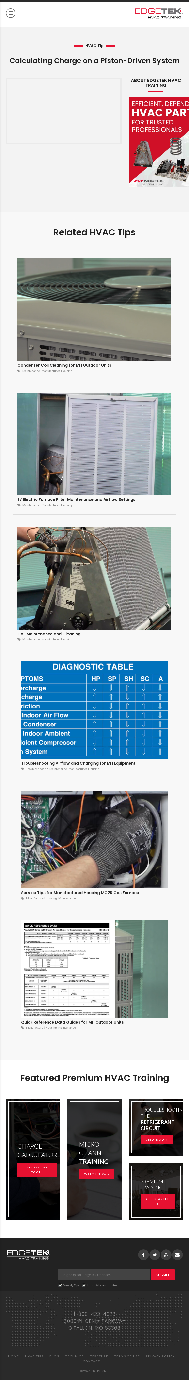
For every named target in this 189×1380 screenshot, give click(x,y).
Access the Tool (37, 1170)
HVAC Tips (34, 1356)
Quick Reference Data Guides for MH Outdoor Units (72, 1022)
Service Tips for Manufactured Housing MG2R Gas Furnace (80, 893)
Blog (54, 1356)
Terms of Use (127, 1356)
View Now (157, 1139)
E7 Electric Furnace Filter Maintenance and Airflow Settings (76, 499)
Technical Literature (86, 1356)
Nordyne (100, 1371)
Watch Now (96, 1174)
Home (13, 1356)
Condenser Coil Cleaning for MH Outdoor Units (64, 365)
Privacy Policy (160, 1356)
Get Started (158, 1201)
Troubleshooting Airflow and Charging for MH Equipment (78, 763)
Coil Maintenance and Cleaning (48, 634)
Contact (91, 1361)
